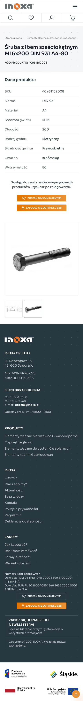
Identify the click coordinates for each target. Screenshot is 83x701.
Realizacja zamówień (21, 551)
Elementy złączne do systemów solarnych (38, 448)
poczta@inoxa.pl (27, 405)
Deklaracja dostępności (23, 521)
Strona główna (13, 37)
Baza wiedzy (14, 497)
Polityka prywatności (21, 509)
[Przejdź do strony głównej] (20, 6)
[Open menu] (75, 6)
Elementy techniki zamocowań (29, 455)
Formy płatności (17, 557)
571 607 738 (18, 401)
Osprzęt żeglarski (19, 442)
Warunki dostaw (17, 563)
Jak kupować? (16, 545)
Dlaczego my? (16, 484)
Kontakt (11, 503)
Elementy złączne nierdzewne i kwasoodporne (53, 37)
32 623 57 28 (18, 397)
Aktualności (14, 490)
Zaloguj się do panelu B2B (42, 207)
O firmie (11, 478)
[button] (41, 626)
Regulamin (13, 515)
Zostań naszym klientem (41, 198)
